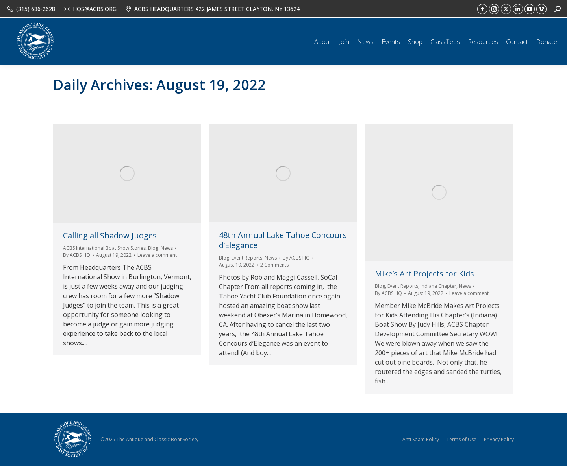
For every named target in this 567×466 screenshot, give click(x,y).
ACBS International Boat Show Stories (104, 248)
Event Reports (247, 257)
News (167, 248)
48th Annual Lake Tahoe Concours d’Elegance (283, 240)
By (76, 255)
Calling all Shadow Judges (110, 235)
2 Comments (274, 265)
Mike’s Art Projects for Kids (424, 273)
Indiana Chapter (438, 286)
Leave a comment (157, 255)
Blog (153, 248)
